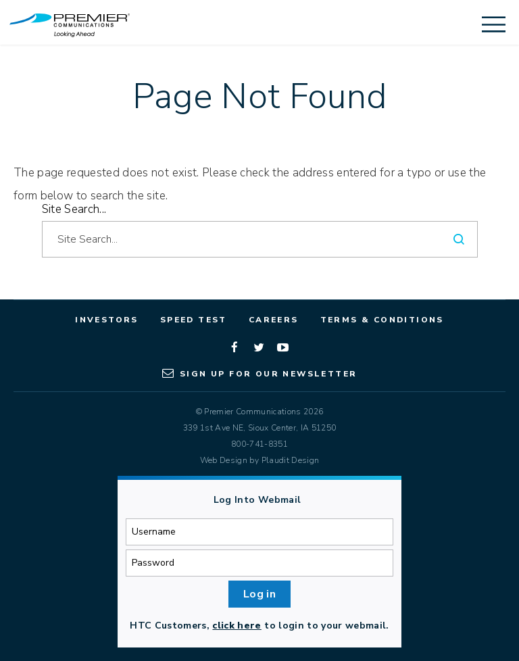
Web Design (223, 460)
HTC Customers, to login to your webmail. (259, 625)
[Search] (459, 239)
